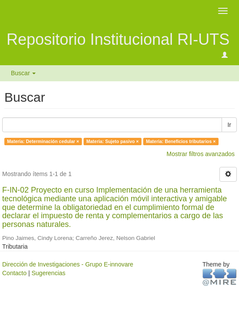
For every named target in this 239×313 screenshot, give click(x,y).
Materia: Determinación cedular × (43, 141)
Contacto (14, 273)
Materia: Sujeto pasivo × (112, 141)
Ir (229, 124)
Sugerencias (48, 273)
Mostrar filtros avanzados (201, 153)
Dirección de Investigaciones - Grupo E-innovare (67, 264)
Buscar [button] (23, 73)
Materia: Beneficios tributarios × (180, 141)
